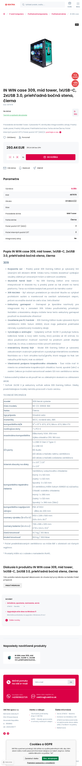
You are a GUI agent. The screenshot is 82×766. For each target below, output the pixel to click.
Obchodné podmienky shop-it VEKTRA (39, 715)
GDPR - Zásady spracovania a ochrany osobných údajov (41, 720)
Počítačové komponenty (38, 14)
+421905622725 (19, 697)
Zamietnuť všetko (31, 758)
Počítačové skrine (59, 14)
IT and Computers (16, 14)
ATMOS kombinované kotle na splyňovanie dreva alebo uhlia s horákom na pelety (67, 722)
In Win (75, 112)
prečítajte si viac (52, 132)
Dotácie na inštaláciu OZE (67, 717)
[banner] (10, 5)
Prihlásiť (71, 682)
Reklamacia (61, 728)
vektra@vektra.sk (46, 697)
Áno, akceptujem (50, 758)
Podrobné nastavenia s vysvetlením (41, 763)
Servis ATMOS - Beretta (66, 714)
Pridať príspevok (12, 585)
